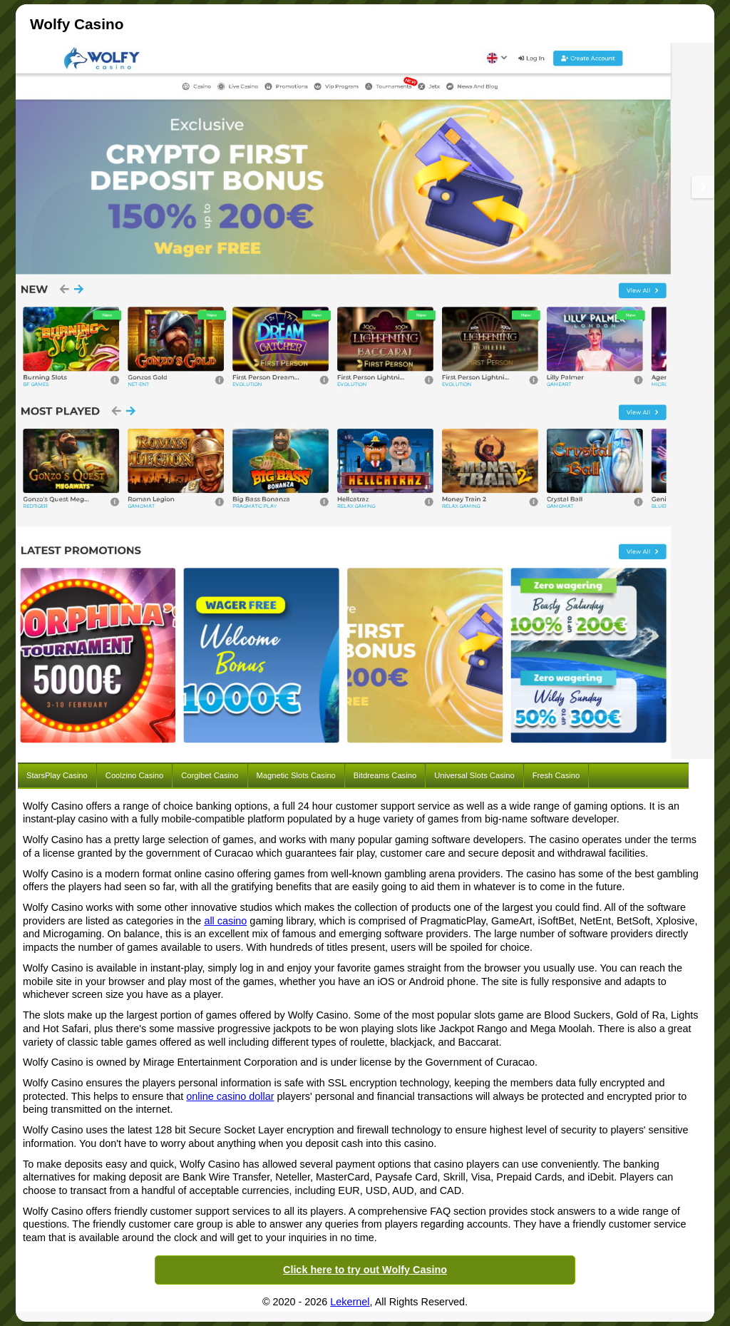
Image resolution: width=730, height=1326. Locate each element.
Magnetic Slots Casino (296, 775)
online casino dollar (230, 1096)
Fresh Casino (556, 775)
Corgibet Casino (209, 775)
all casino (225, 921)
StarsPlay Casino (57, 775)
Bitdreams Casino (385, 775)
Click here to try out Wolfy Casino (365, 1269)
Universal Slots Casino (474, 775)
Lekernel (349, 1301)
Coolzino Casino (134, 775)
